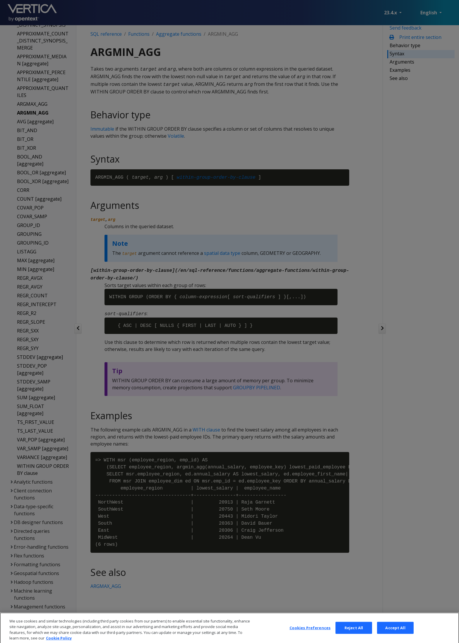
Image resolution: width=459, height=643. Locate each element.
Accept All (395, 633)
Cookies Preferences (310, 633)
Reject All (354, 633)
